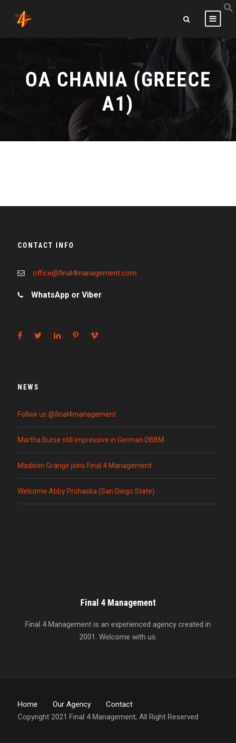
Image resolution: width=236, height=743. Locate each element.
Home (28, 704)
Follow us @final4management (67, 414)
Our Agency (72, 704)
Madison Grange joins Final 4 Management (85, 465)
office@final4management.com (85, 272)
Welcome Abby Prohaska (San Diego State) (86, 491)
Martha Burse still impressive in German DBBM (91, 440)
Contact (119, 704)
